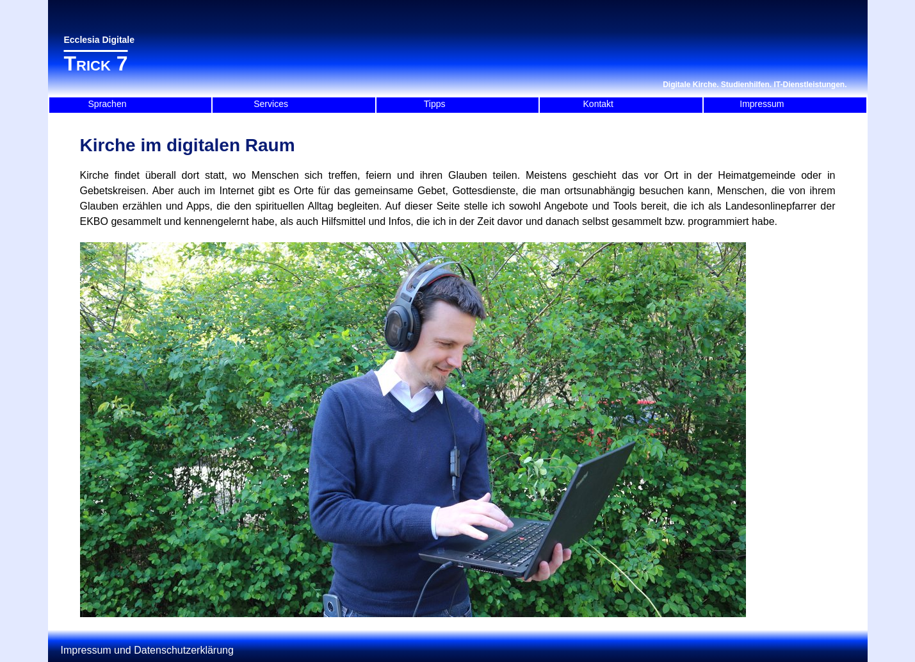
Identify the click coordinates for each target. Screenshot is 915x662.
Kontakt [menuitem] (598, 104)
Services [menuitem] (271, 104)
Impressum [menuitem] (762, 104)
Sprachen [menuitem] (107, 104)
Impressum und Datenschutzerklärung (147, 650)
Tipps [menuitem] (435, 104)
